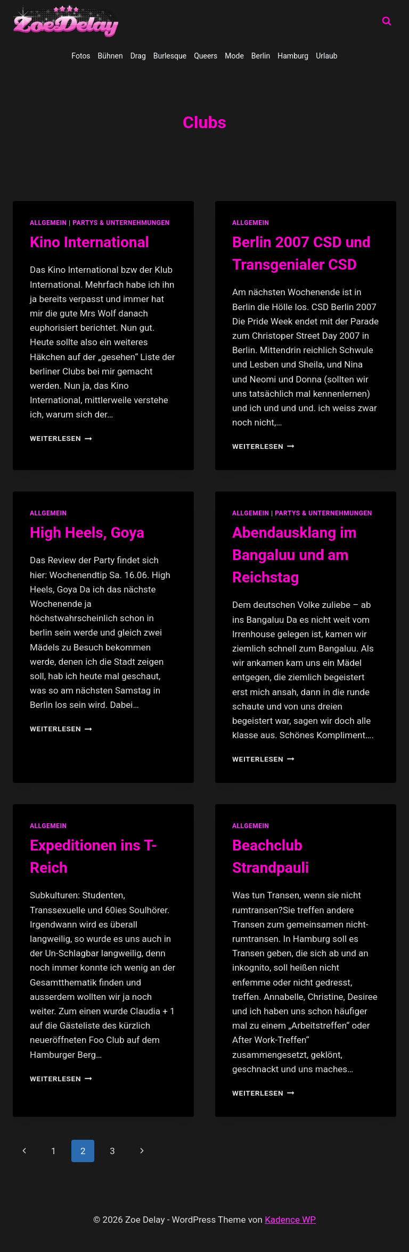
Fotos (80, 56)
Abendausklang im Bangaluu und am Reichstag (294, 555)
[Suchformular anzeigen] (386, 21)
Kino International (89, 242)
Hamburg (292, 56)
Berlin (260, 56)
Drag (138, 56)
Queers (205, 56)
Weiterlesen (61, 438)
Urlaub (326, 56)
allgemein (48, 223)
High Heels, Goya (87, 532)
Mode (234, 56)
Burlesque (169, 56)
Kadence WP (290, 1219)
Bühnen (110, 56)
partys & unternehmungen (120, 223)
